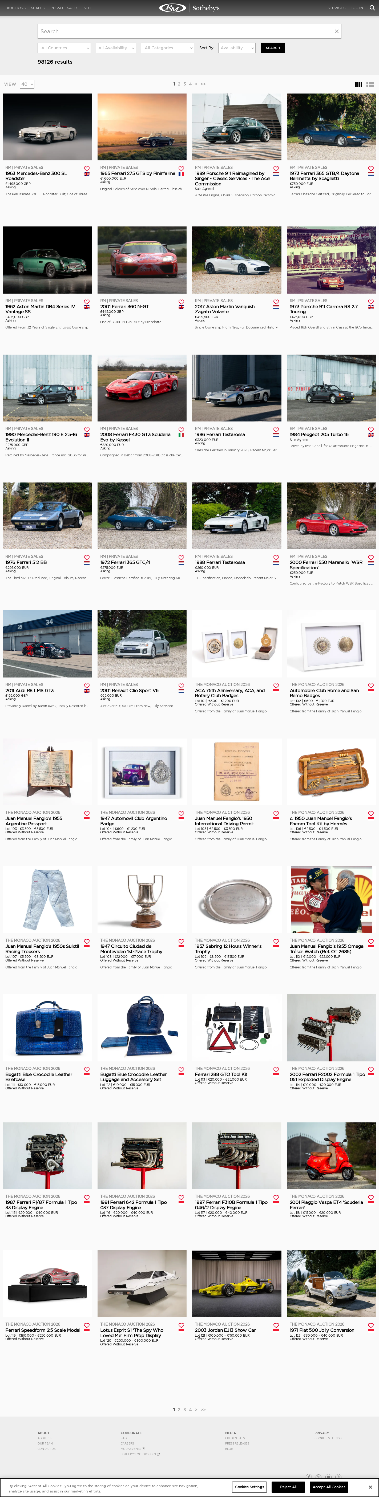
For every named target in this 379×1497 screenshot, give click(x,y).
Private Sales (64, 8)
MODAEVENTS (132, 1448)
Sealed (38, 8)
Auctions (16, 8)
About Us (45, 1438)
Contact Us (46, 1448)
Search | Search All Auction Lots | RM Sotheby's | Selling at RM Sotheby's (189, 8)
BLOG (229, 1448)
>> (203, 83)
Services (336, 8)
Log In (357, 8)
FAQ (124, 1438)
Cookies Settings (328, 1438)
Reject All (288, 1487)
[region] (189, 1487)
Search (273, 48)
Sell (88, 8)
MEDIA (230, 1433)
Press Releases (237, 1443)
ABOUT (44, 1433)
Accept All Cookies (329, 1487)
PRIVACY (322, 1433)
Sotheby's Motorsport (140, 1454)
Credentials (235, 1438)
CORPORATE (131, 1433)
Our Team (45, 1443)
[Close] (370, 1487)
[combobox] (64, 48)
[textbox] (64, 48)
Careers (127, 1443)
